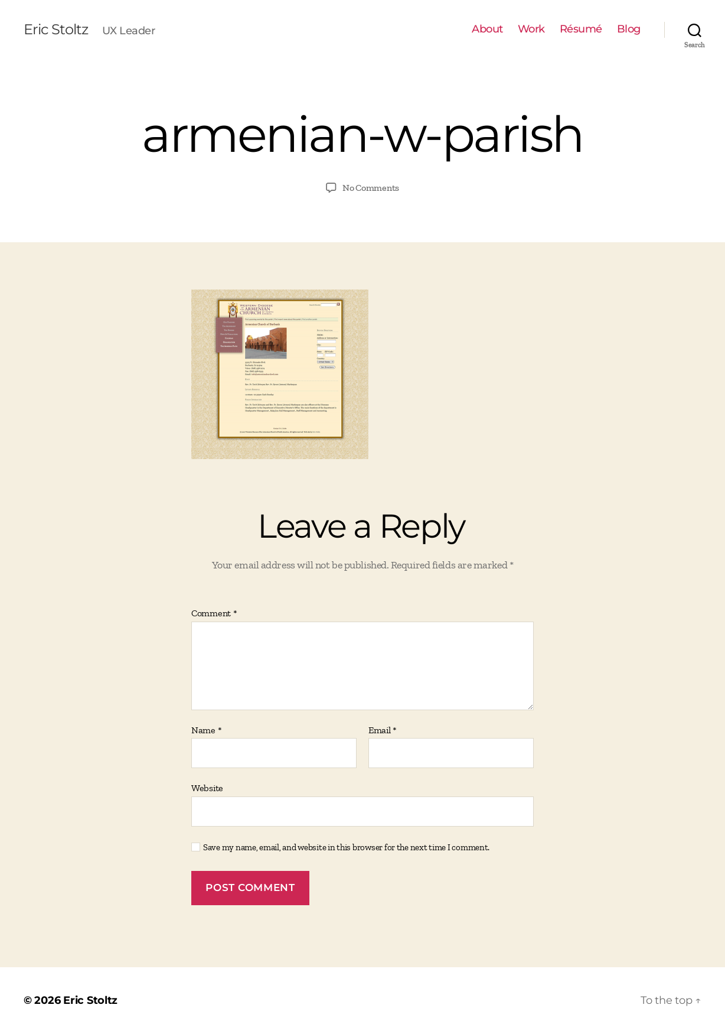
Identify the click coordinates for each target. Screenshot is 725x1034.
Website (207, 788)
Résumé (581, 29)
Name (206, 730)
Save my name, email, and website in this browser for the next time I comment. (346, 847)
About (487, 29)
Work (531, 29)
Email (382, 730)
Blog (629, 29)
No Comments (370, 187)
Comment (214, 613)
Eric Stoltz (56, 29)
